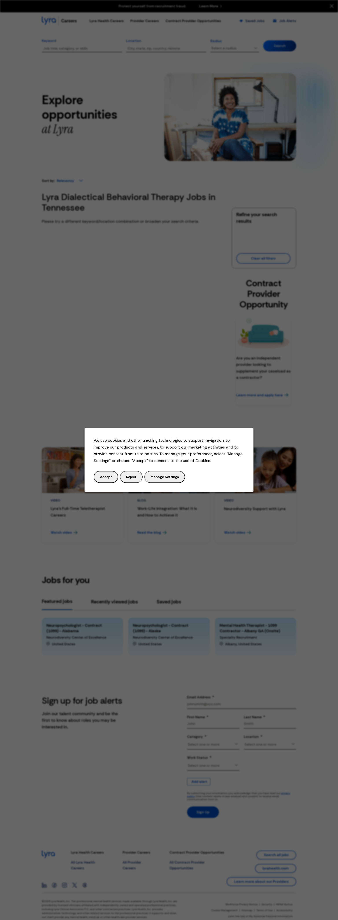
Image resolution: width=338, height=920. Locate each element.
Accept (106, 477)
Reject (131, 477)
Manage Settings (165, 477)
